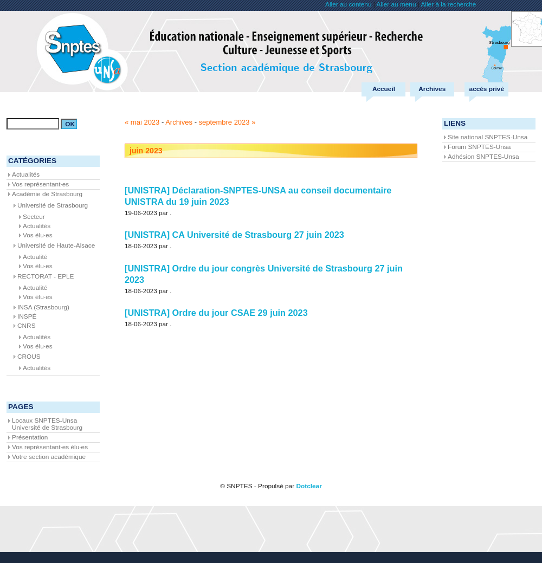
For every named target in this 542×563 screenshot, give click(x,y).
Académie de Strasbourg (47, 194)
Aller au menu (396, 4)
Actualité (35, 257)
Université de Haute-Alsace (56, 245)
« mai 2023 (142, 122)
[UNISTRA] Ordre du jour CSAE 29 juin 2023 (216, 313)
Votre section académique (49, 457)
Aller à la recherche (448, 4)
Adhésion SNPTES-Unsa (483, 156)
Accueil (383, 89)
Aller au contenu (348, 4)
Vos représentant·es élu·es (50, 447)
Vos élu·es (38, 235)
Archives (432, 89)
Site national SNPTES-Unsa (487, 137)
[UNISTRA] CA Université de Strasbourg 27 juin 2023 (234, 235)
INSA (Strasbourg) (43, 307)
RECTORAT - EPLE (45, 276)
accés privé (486, 89)
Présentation (30, 437)
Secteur (34, 217)
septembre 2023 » (227, 122)
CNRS (26, 325)
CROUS (29, 356)
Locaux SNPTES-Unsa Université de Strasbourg (47, 424)
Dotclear (308, 486)
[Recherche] (33, 124)
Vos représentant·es (40, 184)
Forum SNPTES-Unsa (479, 147)
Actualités (26, 174)
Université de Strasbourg (52, 205)
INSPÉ (27, 316)
